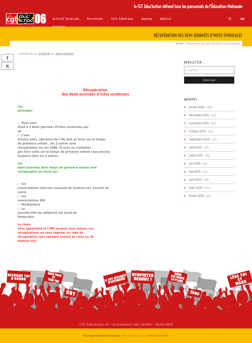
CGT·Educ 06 (43, 54)
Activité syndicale (66, 19)
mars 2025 (195, 187)
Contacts (59, 27)
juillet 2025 (196, 155)
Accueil (179, 43)
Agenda (147, 19)
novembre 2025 (199, 123)
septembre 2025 (199, 139)
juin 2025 (194, 163)
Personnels (95, 19)
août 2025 (195, 147)
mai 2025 (195, 171)
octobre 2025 (197, 131)
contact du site (158, 335)
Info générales (122, 19)
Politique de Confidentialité (101, 335)
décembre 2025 (199, 115)
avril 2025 (195, 179)
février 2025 (196, 195)
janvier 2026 (197, 107)
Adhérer (166, 19)
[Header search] (229, 19)
